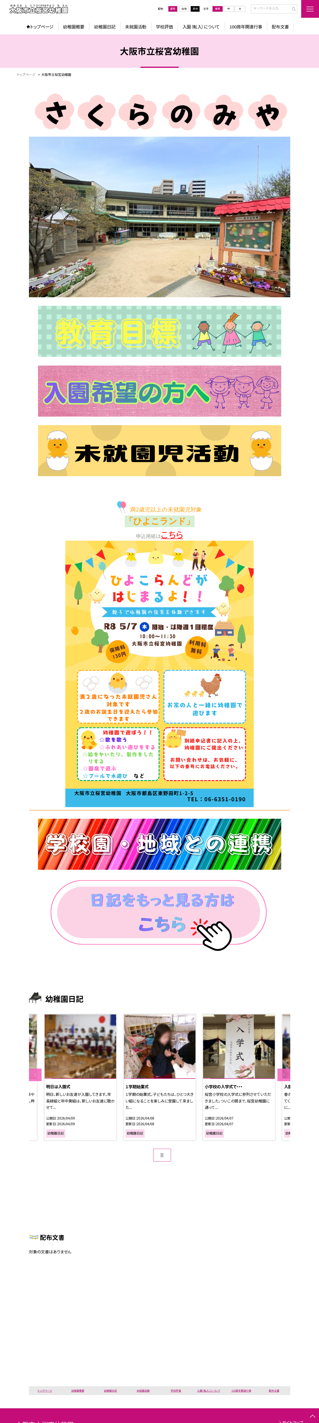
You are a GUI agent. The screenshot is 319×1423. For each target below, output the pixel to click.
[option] (80, 1077)
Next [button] (283, 1075)
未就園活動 (135, 26)
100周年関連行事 (245, 26)
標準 (217, 8)
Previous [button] (35, 1075)
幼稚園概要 (73, 26)
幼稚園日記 (104, 26)
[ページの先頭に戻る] (312, 1416)
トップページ (41, 26)
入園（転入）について (201, 26)
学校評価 (164, 26)
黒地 (195, 8)
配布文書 (280, 26)
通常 (172, 8)
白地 (184, 8)
